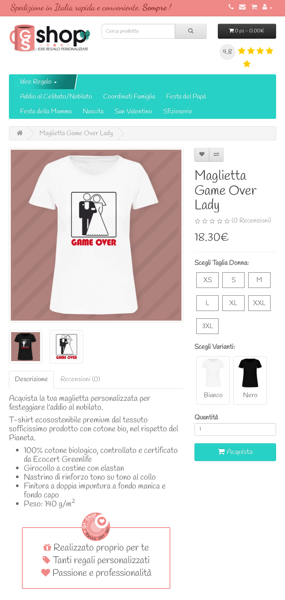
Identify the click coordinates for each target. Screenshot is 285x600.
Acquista (235, 452)
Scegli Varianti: (214, 347)
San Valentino (133, 111)
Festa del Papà (186, 96)
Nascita (93, 111)
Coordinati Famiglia (129, 96)
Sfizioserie (178, 111)
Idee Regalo (38, 81)
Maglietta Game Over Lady (76, 133)
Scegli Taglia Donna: (221, 263)
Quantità (206, 417)
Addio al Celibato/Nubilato (56, 96)
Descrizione (31, 379)
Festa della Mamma (46, 111)
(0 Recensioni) (251, 220)
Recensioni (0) (80, 379)
